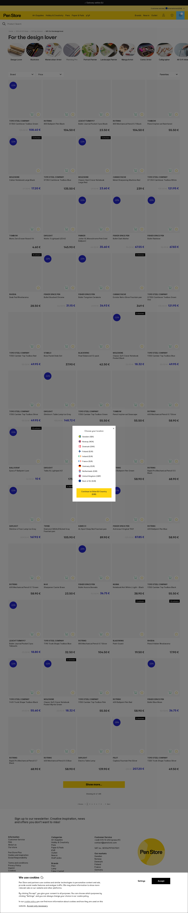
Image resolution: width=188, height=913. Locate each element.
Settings (141, 881)
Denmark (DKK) (87, 446)
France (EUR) (86, 461)
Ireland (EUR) (86, 456)
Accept (161, 881)
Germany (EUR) (87, 466)
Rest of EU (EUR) (87, 481)
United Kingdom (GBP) (90, 476)
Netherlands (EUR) (88, 471)
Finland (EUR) (86, 451)
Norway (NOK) (86, 442)
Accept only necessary (37, 906)
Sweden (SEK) (86, 437)
